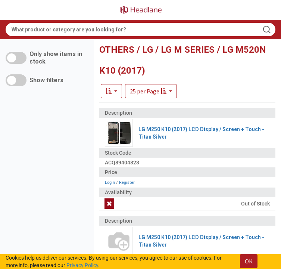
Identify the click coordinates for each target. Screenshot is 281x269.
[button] (151, 91)
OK (249, 261)
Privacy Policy (82, 265)
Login (110, 182)
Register (127, 182)
